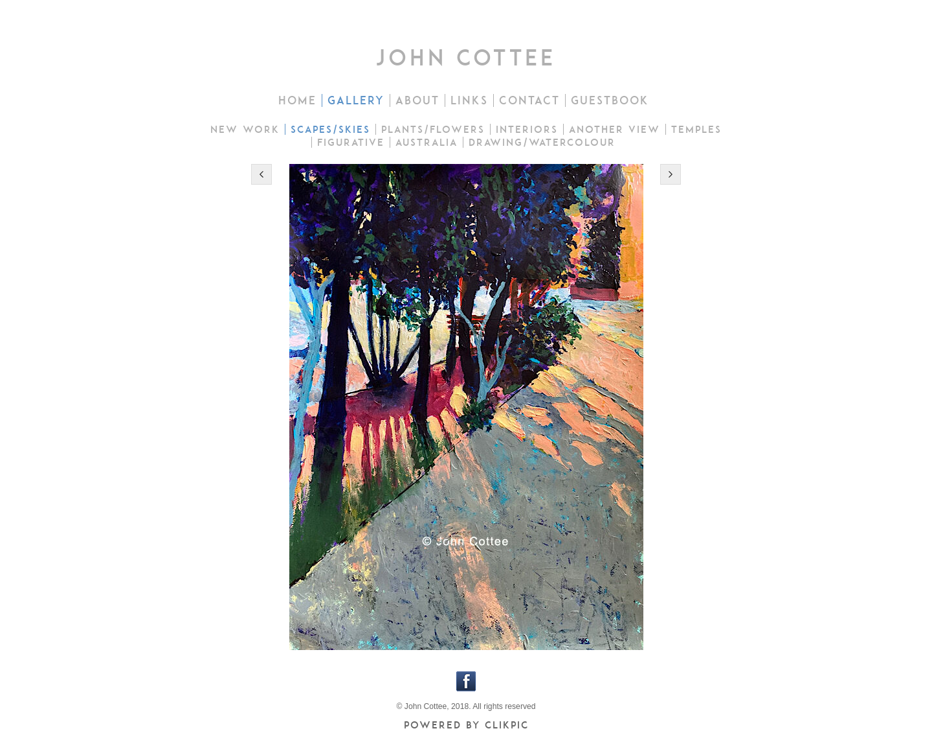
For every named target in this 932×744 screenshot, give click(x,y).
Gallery (355, 100)
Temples (696, 129)
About (417, 100)
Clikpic (507, 725)
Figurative (350, 142)
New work (245, 129)
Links (469, 100)
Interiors (527, 129)
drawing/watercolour (542, 142)
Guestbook (610, 100)
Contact (529, 100)
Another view (614, 129)
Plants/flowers (433, 129)
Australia (426, 142)
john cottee (466, 57)
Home (297, 100)
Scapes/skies (330, 129)
